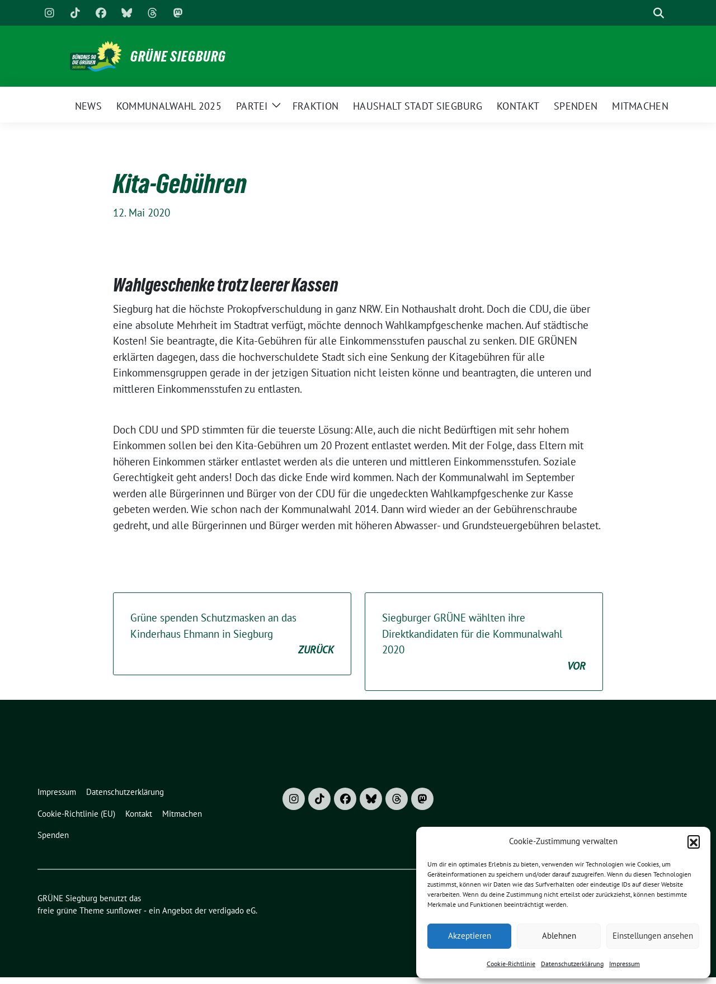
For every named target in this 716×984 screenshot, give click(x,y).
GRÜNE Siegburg (178, 56)
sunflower (124, 910)
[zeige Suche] (659, 13)
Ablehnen (559, 935)
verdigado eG (232, 910)
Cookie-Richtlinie (511, 963)
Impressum (624, 963)
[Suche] (643, 13)
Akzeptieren (469, 935)
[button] (693, 841)
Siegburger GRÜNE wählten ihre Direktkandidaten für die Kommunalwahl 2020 (484, 642)
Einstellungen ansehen (653, 935)
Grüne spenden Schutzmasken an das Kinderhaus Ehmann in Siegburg (232, 634)
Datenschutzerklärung (572, 963)
